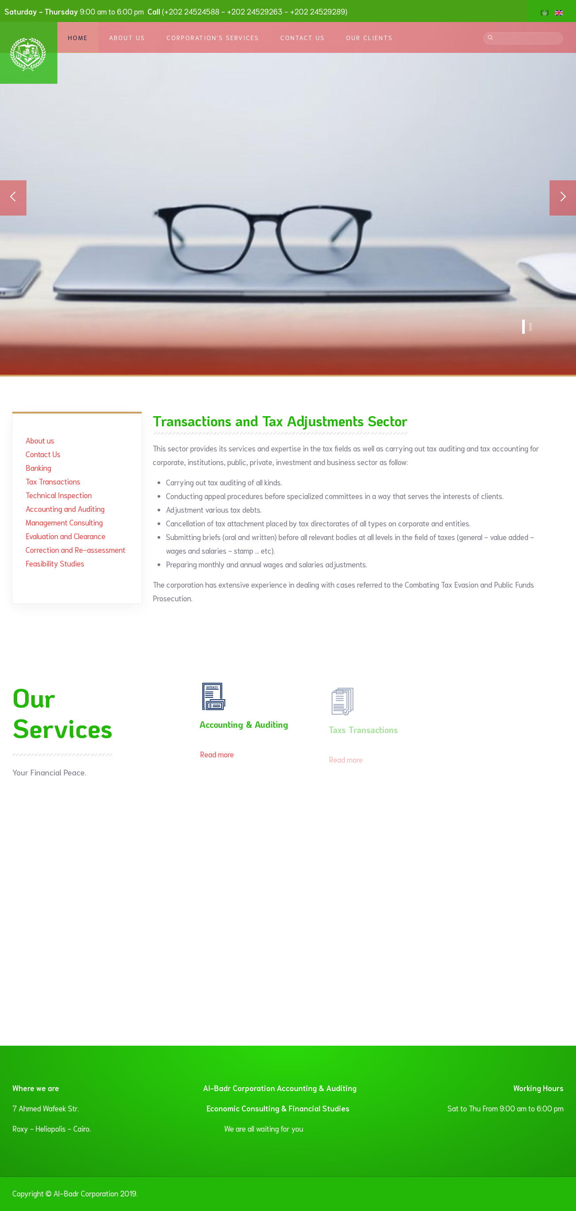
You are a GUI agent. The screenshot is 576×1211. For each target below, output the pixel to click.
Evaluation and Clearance (65, 535)
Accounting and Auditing (65, 508)
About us (40, 440)
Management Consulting (64, 522)
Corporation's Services (212, 37)
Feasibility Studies (55, 563)
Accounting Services (523, 327)
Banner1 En (530, 327)
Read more (217, 757)
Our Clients (369, 37)
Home (78, 37)
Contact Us (302, 37)
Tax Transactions (53, 481)
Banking (38, 467)
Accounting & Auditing (244, 727)
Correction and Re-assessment (75, 549)
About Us (127, 37)
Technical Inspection (59, 494)
